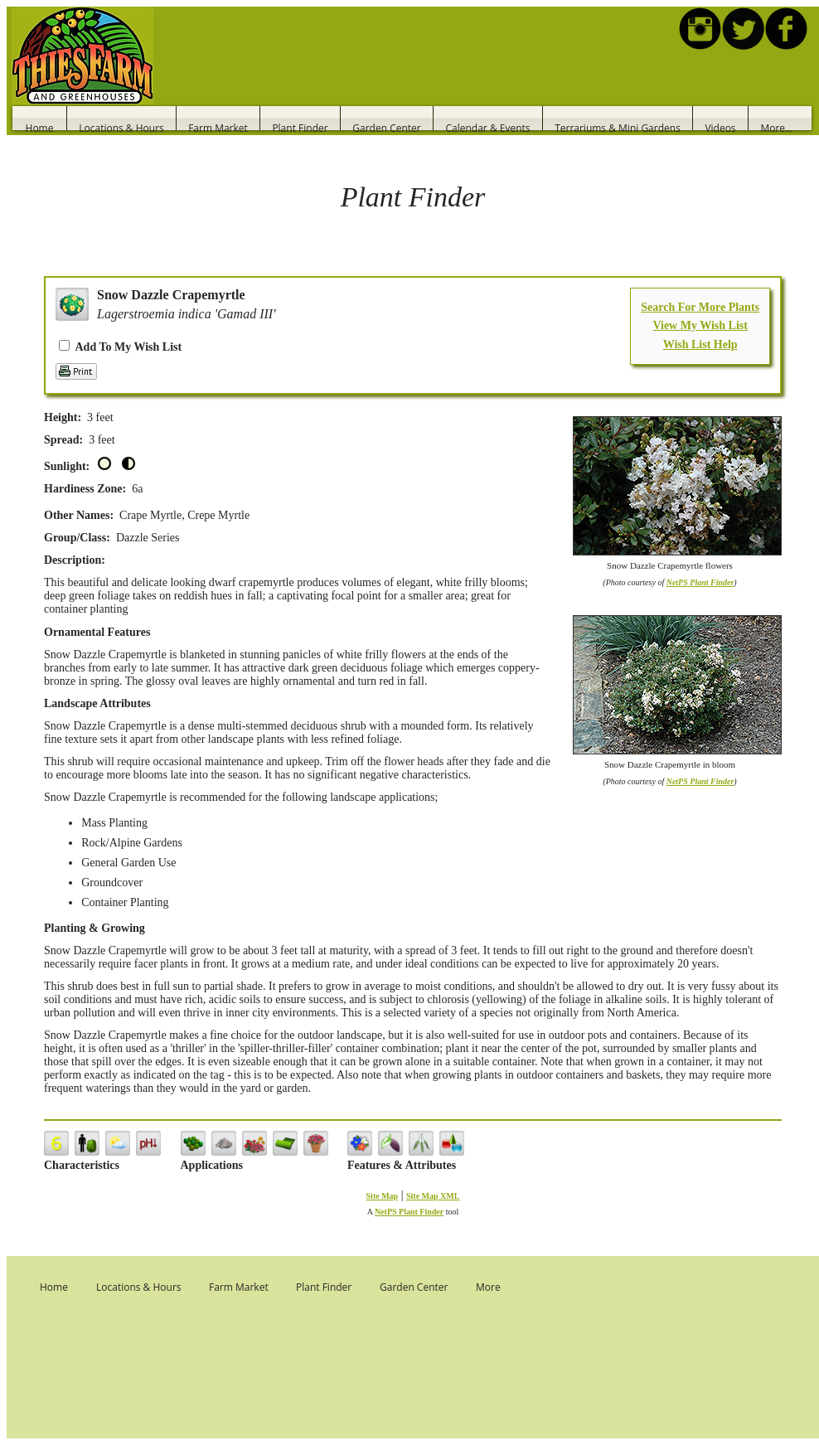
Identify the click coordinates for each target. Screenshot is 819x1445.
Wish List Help (700, 344)
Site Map (382, 1195)
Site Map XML (432, 1195)
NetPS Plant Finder (700, 582)
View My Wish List (699, 325)
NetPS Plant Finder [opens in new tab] (409, 1211)
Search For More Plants (700, 307)
